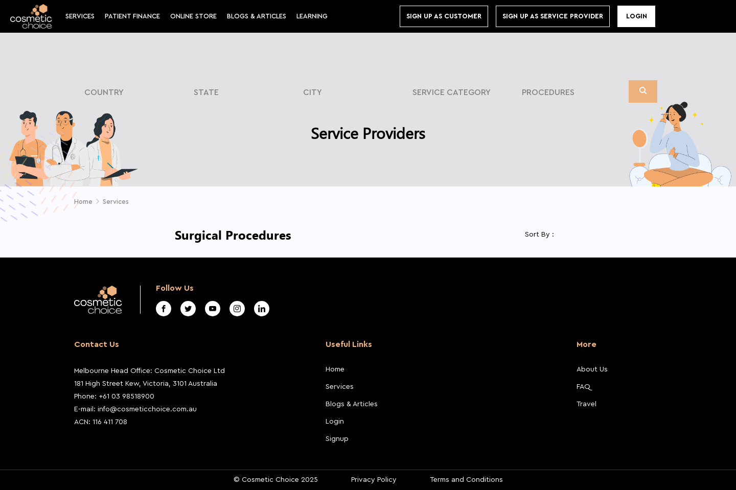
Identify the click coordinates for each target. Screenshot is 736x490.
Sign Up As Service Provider (552, 16)
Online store (193, 16)
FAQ (583, 386)
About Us (592, 369)
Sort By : (539, 234)
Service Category (451, 92)
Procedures (548, 92)
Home (83, 201)
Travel (586, 404)
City (312, 92)
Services (80, 16)
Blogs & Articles (352, 404)
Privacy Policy (374, 479)
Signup (337, 438)
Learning (312, 16)
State (206, 92)
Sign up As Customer (443, 16)
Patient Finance (132, 16)
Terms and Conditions (466, 479)
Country (104, 92)
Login (636, 16)
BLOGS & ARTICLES (256, 16)
